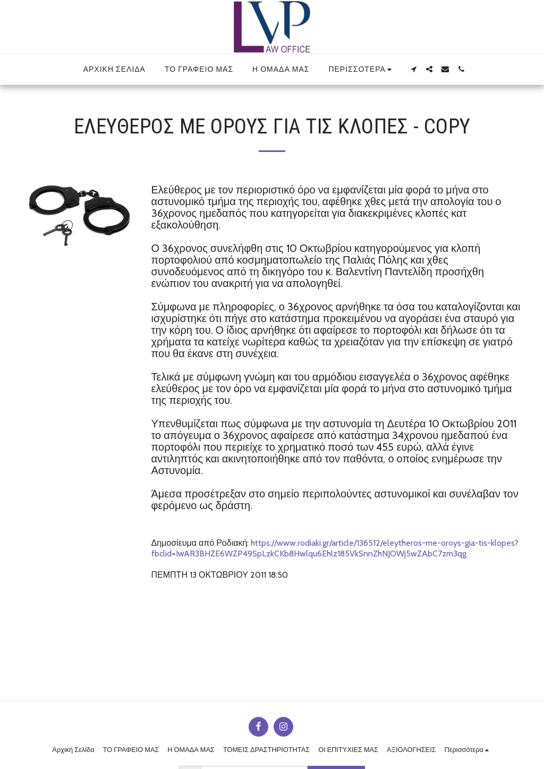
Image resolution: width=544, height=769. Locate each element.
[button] (413, 69)
